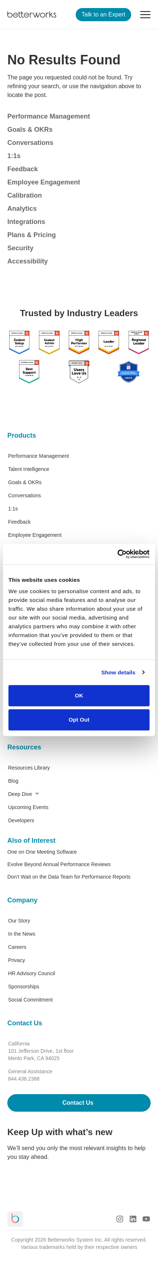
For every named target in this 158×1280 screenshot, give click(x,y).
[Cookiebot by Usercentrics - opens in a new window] (117, 554)
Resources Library (29, 768)
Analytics (22, 208)
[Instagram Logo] (119, 1218)
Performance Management (48, 116)
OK (79, 695)
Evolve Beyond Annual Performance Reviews (59, 864)
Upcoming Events (28, 807)
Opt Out (79, 719)
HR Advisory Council (31, 973)
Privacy (16, 960)
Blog (13, 781)
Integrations (26, 221)
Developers (21, 820)
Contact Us (24, 1023)
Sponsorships (23, 986)
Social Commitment (30, 1000)
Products (21, 435)
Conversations (30, 142)
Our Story (19, 921)
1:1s (14, 156)
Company (22, 900)
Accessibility (27, 261)
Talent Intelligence (28, 469)
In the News (21, 934)
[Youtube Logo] (146, 1218)
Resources (24, 747)
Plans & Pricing (31, 235)
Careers (17, 947)
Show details (118, 672)
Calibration (24, 195)
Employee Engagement (43, 182)
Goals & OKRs (30, 129)
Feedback (22, 169)
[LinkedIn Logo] (133, 1218)
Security (20, 248)
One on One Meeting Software (42, 852)
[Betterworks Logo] (31, 14)
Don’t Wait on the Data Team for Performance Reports (68, 877)
